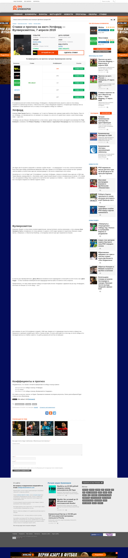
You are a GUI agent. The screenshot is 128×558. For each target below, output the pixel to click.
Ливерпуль (86, 500)
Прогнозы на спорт (96, 56)
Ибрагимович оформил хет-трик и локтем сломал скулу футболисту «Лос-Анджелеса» (106, 256)
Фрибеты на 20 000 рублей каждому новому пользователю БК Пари (67, 490)
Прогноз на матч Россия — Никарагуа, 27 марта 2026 (106, 79)
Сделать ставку (71, 52)
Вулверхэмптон (19, 404)
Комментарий (16, 443)
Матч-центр (55, 14)
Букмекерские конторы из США (105, 134)
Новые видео (93, 220)
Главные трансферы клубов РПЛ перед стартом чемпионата (106, 209)
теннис (107, 492)
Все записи (27, 1)
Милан (94, 505)
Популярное (106, 113)
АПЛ (103, 492)
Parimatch (32, 399)
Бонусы (43, 14)
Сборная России (88, 502)
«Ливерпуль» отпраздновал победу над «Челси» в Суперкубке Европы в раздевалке (106, 229)
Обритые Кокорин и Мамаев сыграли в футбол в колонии (106, 269)
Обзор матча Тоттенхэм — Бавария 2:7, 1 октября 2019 (61, 432)
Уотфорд (28, 404)
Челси (105, 502)
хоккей (98, 492)
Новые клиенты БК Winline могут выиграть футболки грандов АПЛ (32, 19)
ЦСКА (109, 494)
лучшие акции (37, 497)
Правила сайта (46, 536)
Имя (13, 458)
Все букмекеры (102, 49)
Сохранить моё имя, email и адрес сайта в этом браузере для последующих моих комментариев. (37, 470)
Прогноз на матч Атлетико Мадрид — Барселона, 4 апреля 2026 (106, 62)
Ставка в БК (79, 68)
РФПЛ (100, 494)
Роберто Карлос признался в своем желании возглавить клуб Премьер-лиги (106, 197)
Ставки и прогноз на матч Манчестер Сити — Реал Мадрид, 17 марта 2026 (106, 96)
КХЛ (112, 492)
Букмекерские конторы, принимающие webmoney (104, 149)
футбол (34, 404)
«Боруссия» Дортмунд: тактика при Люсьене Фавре (18, 432)
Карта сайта (55, 536)
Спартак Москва (96, 500)
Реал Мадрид (106, 500)
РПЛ (84, 494)
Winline (101, 27)
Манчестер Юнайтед (105, 497)
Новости (68, 14)
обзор (105, 494)
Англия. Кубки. (37, 42)
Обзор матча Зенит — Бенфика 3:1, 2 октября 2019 (46, 432)
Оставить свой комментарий (47, 407)
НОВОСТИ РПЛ (93, 164)
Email (14, 463)
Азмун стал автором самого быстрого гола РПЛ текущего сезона (106, 243)
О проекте (22, 536)
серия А (100, 505)
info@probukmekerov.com (26, 490)
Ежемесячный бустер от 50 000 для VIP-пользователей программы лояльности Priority (62, 518)
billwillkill (36, 407)
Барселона (98, 502)
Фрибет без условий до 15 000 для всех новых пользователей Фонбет (67, 503)
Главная (18, 14)
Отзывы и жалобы (102, 51)
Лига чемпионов (92, 494)
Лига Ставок (103, 38)
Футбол (60, 46)
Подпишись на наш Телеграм (91, 484)
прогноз (85, 492)
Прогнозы (81, 14)
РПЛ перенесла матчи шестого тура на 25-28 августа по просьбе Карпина (106, 170)
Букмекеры (30, 14)
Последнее (94, 113)
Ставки (102, 14)
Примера (94, 497)
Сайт (112, 30)
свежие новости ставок (23, 497)
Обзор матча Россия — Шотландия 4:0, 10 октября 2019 (32, 432)
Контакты (36, 1)
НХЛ (89, 497)
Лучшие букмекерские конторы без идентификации (104, 120)
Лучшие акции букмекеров (59, 485)
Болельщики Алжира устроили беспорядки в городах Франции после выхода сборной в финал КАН (105, 283)
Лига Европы (87, 505)
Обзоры (93, 14)
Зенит (84, 497)
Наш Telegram (18, 1)
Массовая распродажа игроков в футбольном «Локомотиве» (104, 184)
